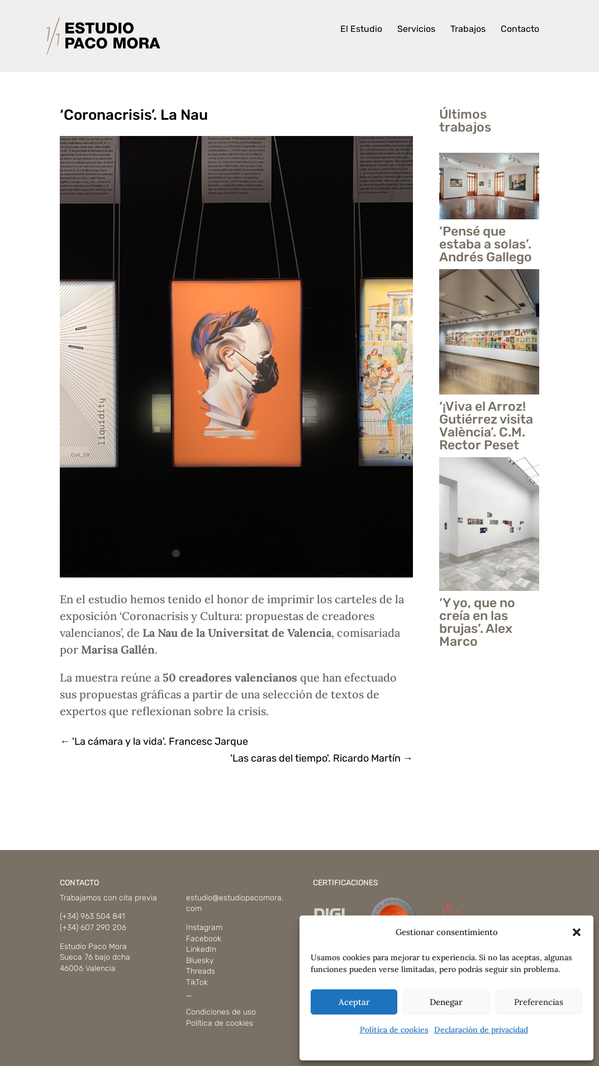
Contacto (520, 29)
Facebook (203, 938)
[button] (576, 932)
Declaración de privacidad (481, 1030)
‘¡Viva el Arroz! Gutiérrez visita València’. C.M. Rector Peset (486, 425)
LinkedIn (201, 949)
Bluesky (199, 960)
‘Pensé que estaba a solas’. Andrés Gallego (485, 244)
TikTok (197, 982)
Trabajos (468, 29)
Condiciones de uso (221, 1012)
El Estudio (361, 29)
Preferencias (538, 1002)
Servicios (416, 29)
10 (297, 553)
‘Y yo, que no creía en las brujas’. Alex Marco (477, 622)
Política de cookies (394, 1030)
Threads (200, 971)
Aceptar (354, 1002)
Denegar (446, 1002)
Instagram (204, 927)
